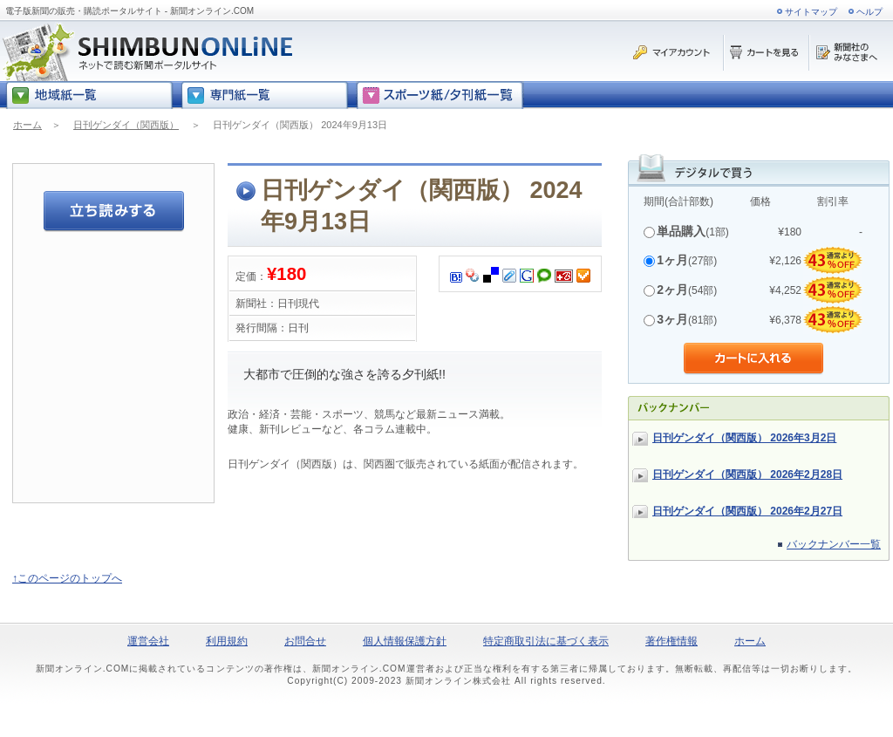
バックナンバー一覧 (834, 544)
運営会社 (148, 641)
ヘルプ (869, 12)
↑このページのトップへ (67, 578)
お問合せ (305, 641)
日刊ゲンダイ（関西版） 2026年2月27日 (747, 511)
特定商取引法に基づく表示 (546, 641)
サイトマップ (811, 12)
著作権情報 (671, 641)
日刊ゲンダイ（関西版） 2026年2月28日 (747, 474)
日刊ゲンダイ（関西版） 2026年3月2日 (744, 438)
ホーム (27, 124)
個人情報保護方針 (404, 641)
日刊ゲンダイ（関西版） (126, 124)
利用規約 (227, 641)
